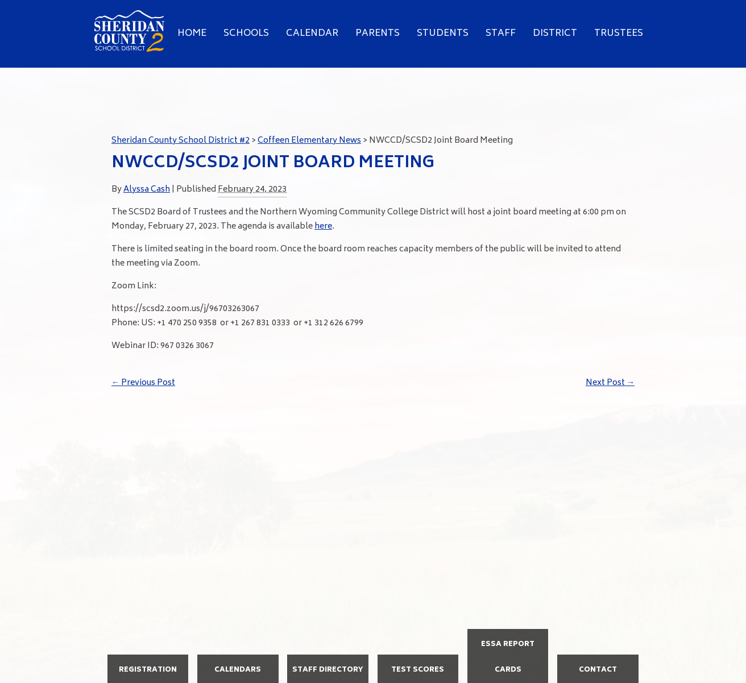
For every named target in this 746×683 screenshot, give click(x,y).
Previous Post (143, 383)
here (323, 227)
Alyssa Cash (146, 190)
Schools (246, 34)
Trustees (618, 34)
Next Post (610, 383)
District (555, 34)
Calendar (312, 34)
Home (191, 34)
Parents (377, 34)
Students (443, 34)
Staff (501, 34)
